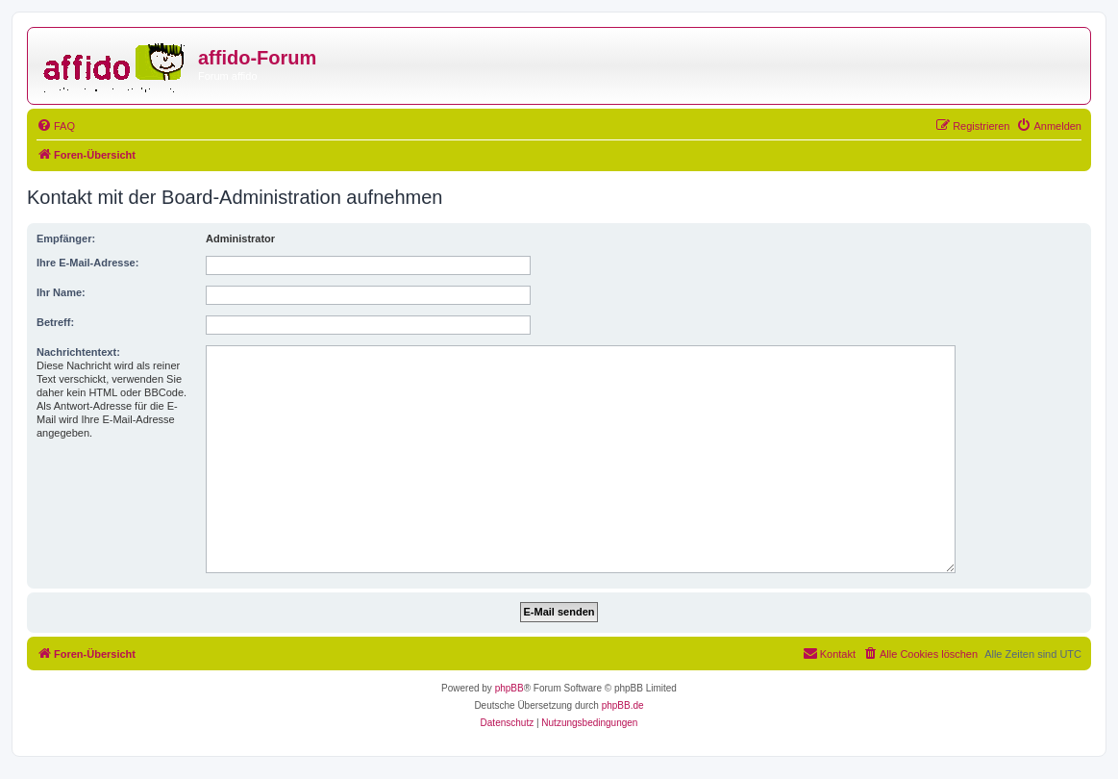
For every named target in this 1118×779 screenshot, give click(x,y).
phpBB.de (623, 705)
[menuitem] (56, 126)
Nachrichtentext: (78, 352)
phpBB (509, 688)
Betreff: (55, 322)
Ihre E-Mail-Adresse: (87, 262)
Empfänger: (66, 238)
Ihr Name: (61, 292)
